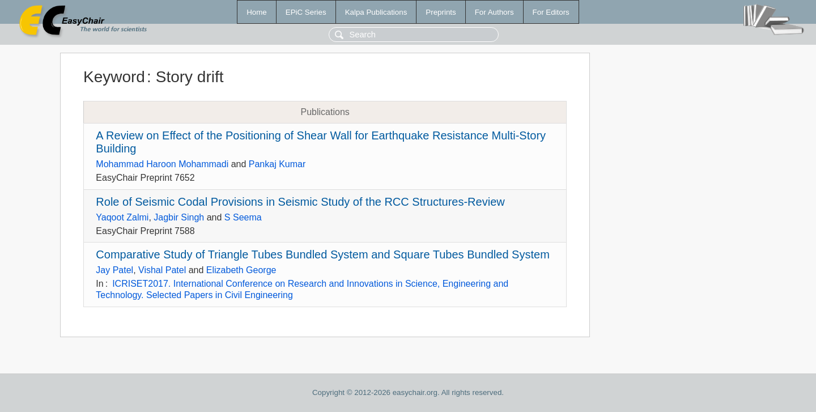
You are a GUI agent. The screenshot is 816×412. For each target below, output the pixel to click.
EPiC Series (306, 12)
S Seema (243, 217)
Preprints (441, 12)
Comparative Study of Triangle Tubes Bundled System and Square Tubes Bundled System (322, 254)
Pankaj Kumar (277, 164)
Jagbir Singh (179, 217)
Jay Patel (114, 270)
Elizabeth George (241, 270)
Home (256, 12)
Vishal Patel (162, 270)
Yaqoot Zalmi (122, 217)
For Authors (494, 12)
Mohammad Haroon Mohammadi (162, 164)
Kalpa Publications (376, 12)
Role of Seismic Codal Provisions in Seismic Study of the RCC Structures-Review (300, 202)
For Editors (551, 12)
